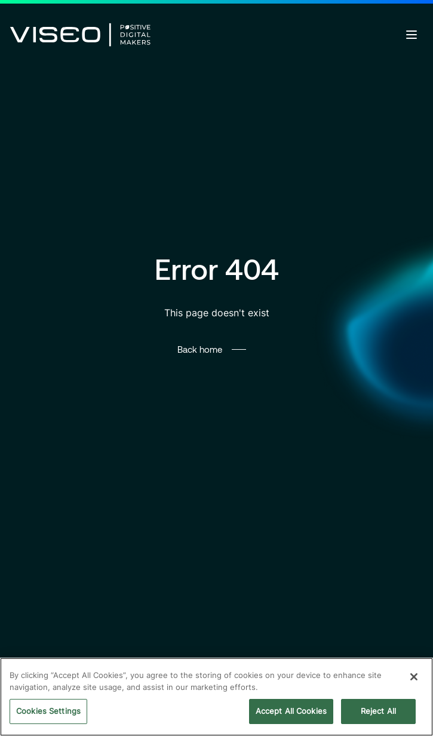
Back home (199, 349)
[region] (216, 697)
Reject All (378, 711)
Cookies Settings (48, 711)
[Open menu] (411, 35)
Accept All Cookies (291, 711)
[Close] (414, 677)
